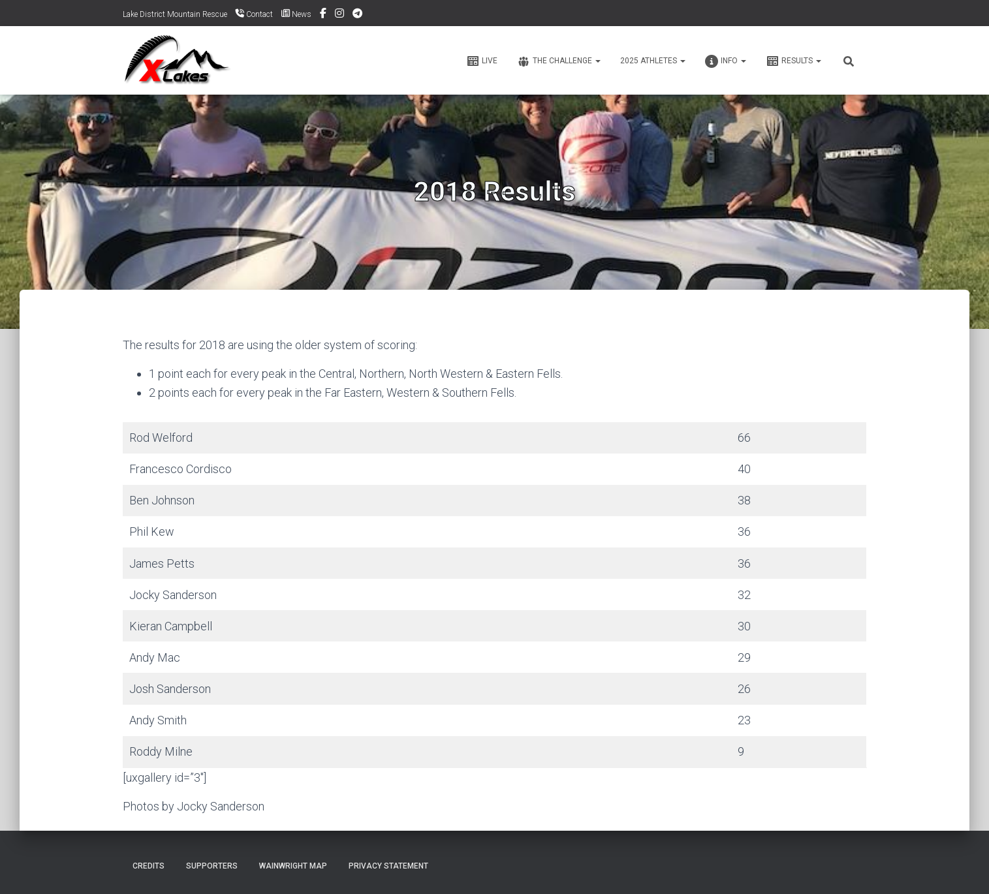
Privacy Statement (388, 866)
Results (793, 61)
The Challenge (559, 61)
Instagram (339, 15)
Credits (149, 866)
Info (725, 61)
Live (481, 61)
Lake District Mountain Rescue (175, 14)
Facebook (323, 15)
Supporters (212, 866)
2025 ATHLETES (652, 60)
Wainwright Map (293, 866)
